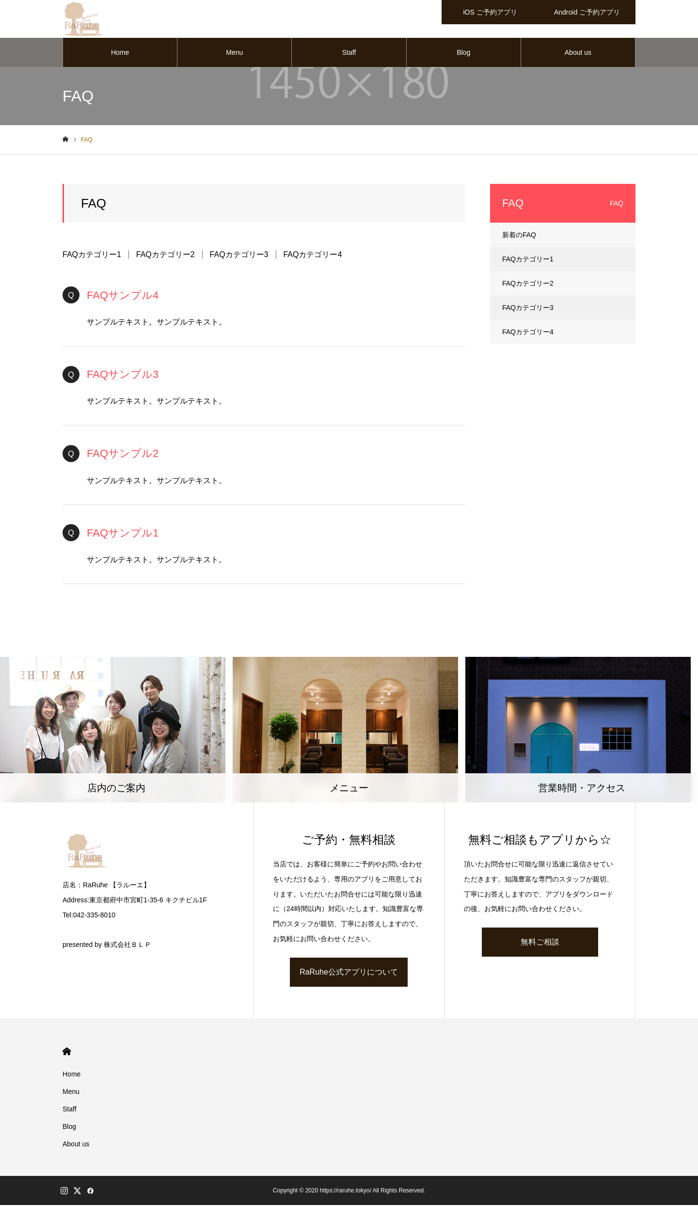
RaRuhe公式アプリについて (349, 973)
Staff (349, 53)
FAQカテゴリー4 (312, 255)
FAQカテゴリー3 (239, 255)
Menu (234, 53)
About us (578, 53)
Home (120, 53)
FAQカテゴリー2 (165, 255)
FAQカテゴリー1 (92, 255)
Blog (463, 53)
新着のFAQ (519, 236)
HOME (67, 1052)
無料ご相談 (540, 943)
